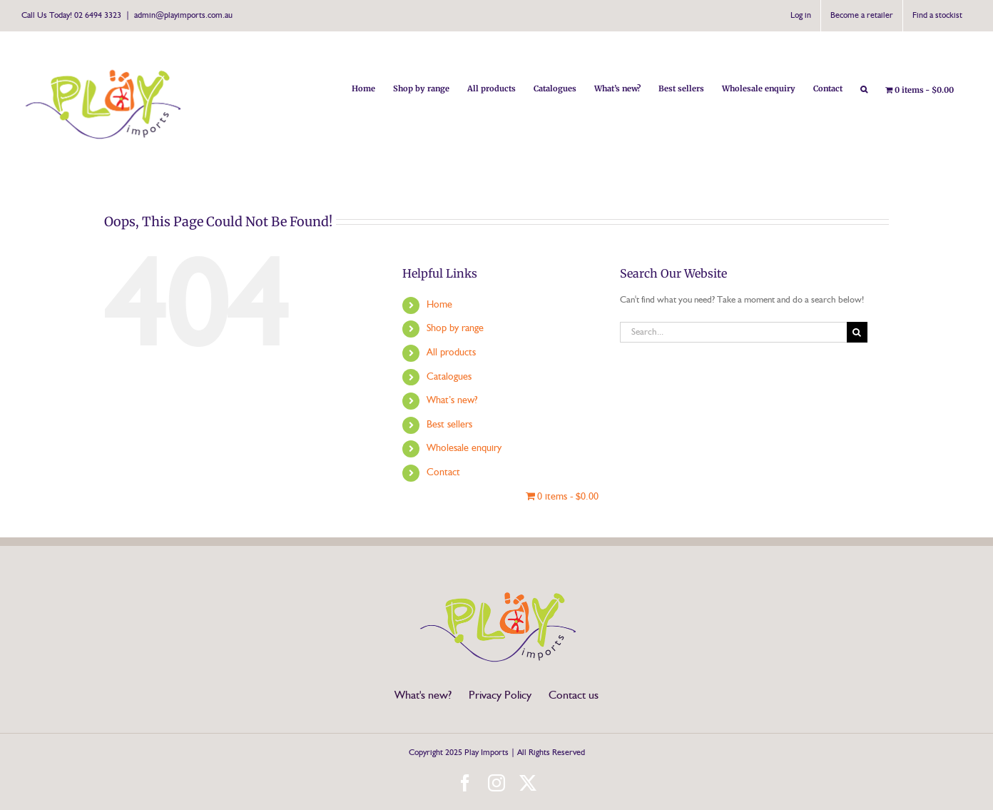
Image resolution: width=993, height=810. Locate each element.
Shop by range (455, 328)
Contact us (574, 696)
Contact (443, 472)
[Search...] (733, 332)
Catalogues (449, 377)
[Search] (857, 332)
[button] (863, 87)
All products (451, 353)
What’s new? (452, 400)
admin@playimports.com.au (183, 15)
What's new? (423, 696)
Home (439, 305)
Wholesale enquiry (464, 448)
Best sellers (449, 425)
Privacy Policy (500, 696)
